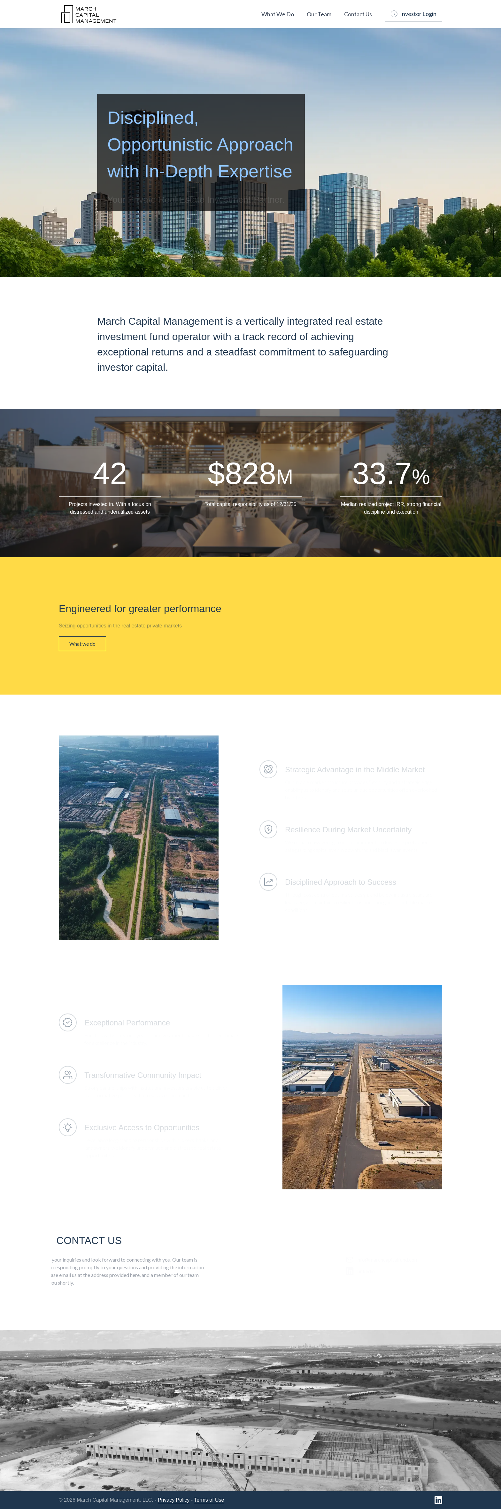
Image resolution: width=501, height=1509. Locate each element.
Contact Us (358, 14)
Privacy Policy (174, 1500)
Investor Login (413, 13)
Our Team (319, 14)
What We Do (277, 14)
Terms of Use (209, 1500)
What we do (82, 644)
